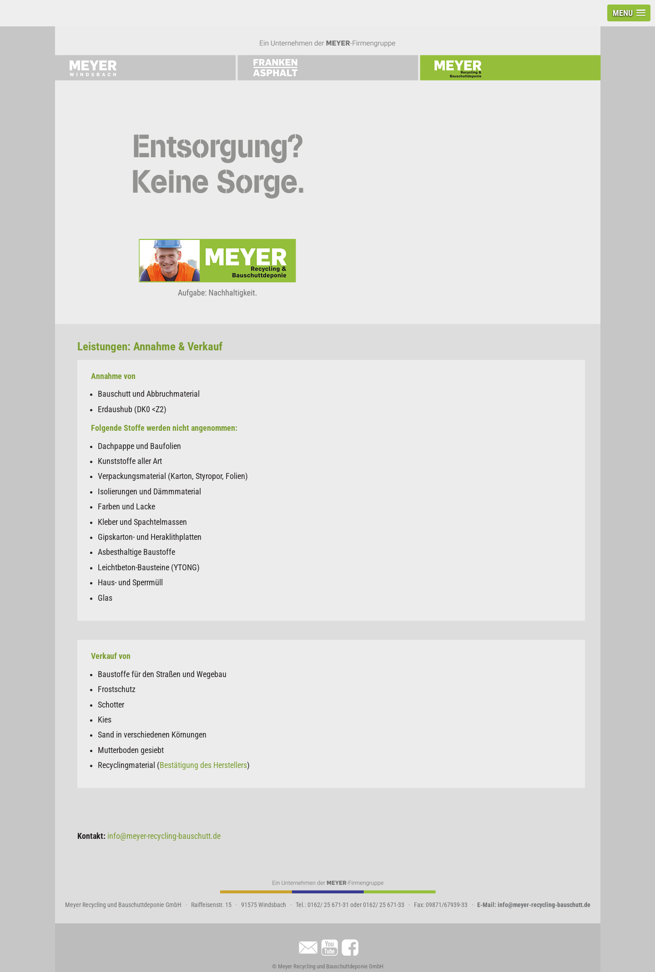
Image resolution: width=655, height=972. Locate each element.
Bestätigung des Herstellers (203, 765)
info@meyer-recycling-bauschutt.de (164, 836)
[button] (628, 13)
